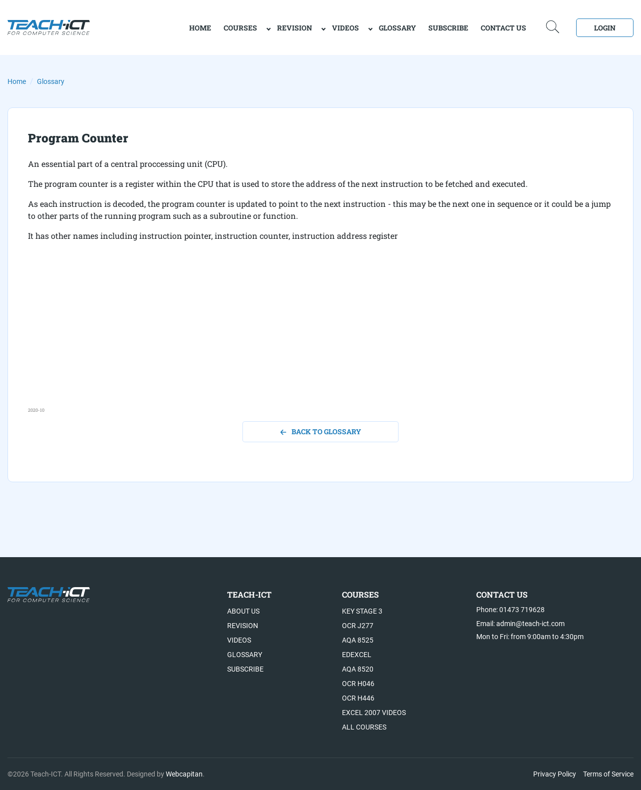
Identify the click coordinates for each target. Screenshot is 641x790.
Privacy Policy (554, 774)
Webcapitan (184, 774)
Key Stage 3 (362, 611)
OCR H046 (358, 684)
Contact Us (503, 27)
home (200, 27)
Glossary (397, 27)
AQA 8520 (357, 669)
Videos (345, 27)
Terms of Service (608, 774)
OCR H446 (358, 698)
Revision (294, 27)
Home (16, 81)
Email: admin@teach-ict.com (520, 624)
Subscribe (448, 27)
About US (243, 611)
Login (605, 27)
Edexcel (356, 655)
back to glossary (321, 431)
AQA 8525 (357, 640)
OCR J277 (357, 626)
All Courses (364, 727)
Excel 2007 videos (374, 713)
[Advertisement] (320, 337)
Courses (240, 27)
